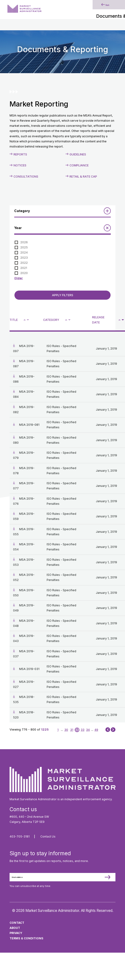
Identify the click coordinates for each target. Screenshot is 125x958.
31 (71, 729)
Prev (107, 729)
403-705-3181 (20, 836)
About (15, 933)
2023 (24, 257)
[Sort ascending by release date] (119, 319)
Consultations (26, 176)
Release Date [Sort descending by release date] (98, 320)
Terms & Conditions (26, 943)
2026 (24, 242)
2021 (23, 268)
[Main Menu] (113, 11)
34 (88, 729)
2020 (24, 273)
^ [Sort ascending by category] (66, 319)
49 (96, 729)
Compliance (79, 165)
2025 (24, 247)
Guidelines (77, 154)
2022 (24, 262)
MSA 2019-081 (29, 424)
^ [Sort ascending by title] (25, 319)
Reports (20, 154)
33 (82, 729)
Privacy (16, 938)
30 (66, 729)
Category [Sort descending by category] (51, 320)
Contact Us (48, 836)
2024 (24, 252)
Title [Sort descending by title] (14, 320)
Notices (20, 165)
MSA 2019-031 (29, 669)
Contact (17, 928)
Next (113, 729)
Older (18, 278)
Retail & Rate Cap (83, 176)
